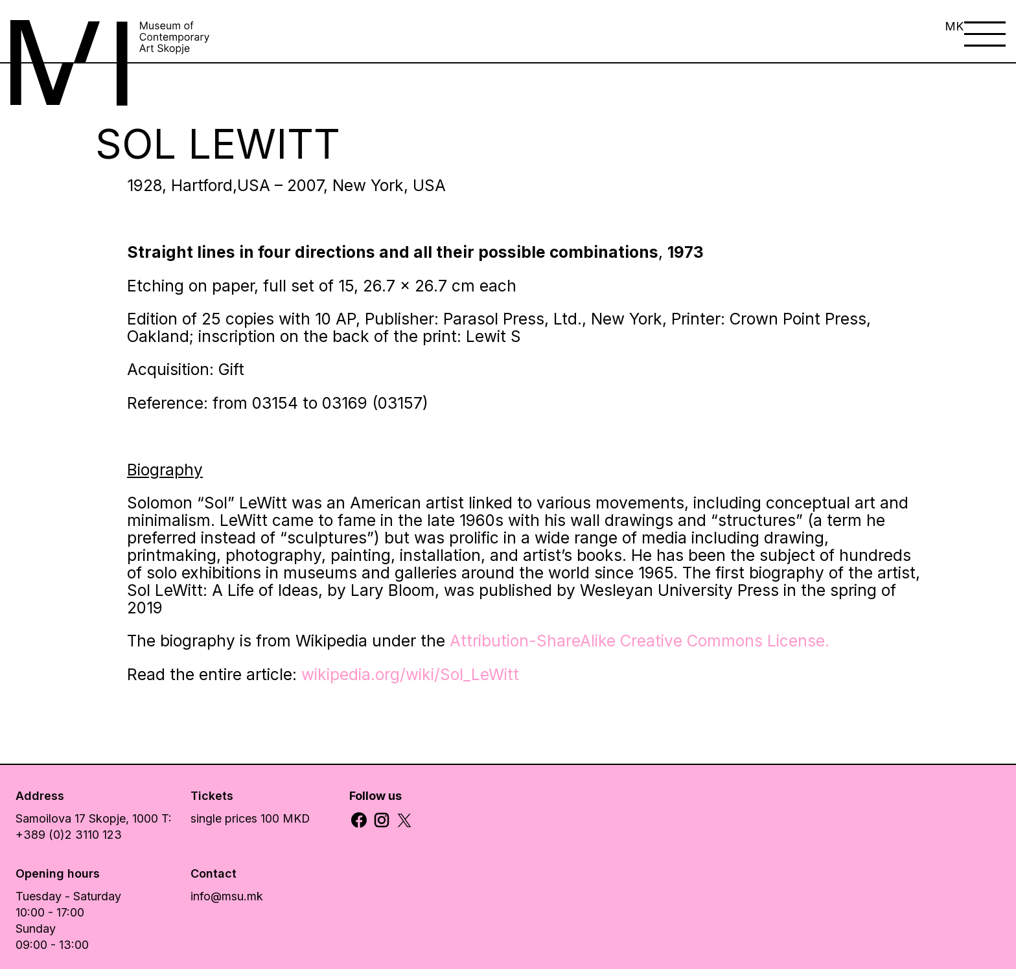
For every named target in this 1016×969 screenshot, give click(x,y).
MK (954, 26)
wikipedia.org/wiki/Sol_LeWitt (410, 674)
